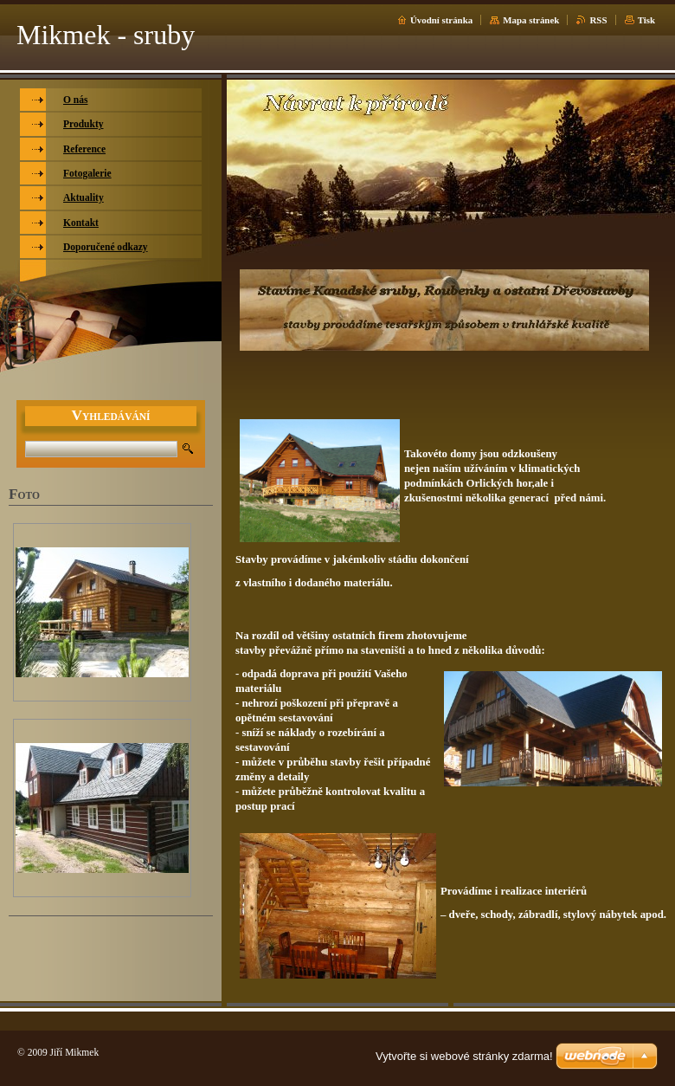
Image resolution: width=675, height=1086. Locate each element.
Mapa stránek (531, 20)
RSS (598, 20)
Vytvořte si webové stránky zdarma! (464, 1056)
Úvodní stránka (441, 20)
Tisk (646, 20)
